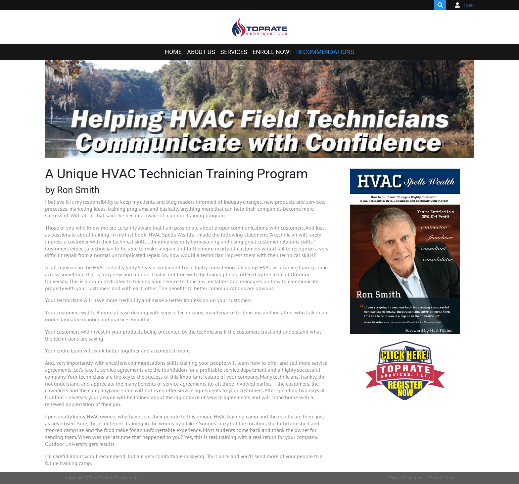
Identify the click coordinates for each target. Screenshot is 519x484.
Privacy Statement (406, 478)
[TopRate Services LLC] (259, 27)
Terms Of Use (441, 478)
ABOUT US (201, 52)
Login (467, 5)
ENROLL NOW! (272, 52)
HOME (173, 52)
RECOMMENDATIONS (325, 52)
